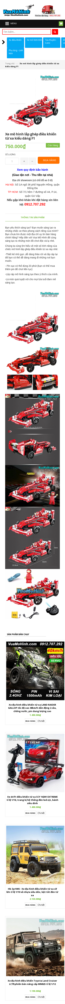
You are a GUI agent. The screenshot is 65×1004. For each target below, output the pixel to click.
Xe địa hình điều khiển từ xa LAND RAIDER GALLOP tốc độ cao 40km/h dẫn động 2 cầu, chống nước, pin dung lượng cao (32, 708)
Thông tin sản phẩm (32, 217)
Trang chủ (9, 63)
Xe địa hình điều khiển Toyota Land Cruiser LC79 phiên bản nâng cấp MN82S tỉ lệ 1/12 (32, 982)
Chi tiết (41, 720)
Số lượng (10, 154)
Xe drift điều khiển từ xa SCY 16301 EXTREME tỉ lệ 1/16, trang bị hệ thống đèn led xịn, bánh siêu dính (32, 800)
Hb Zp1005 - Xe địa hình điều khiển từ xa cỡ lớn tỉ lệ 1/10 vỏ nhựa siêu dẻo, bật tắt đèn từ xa (32, 892)
